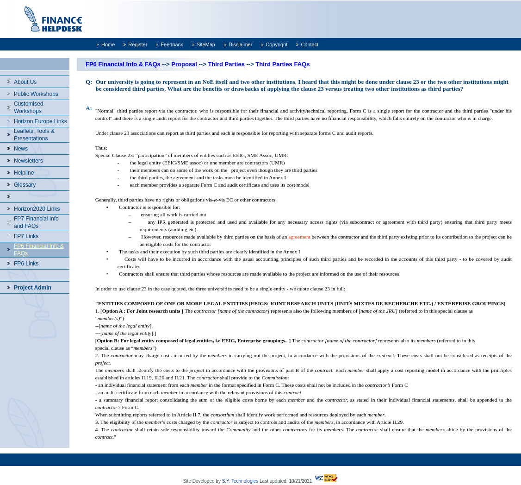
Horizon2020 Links (37, 209)
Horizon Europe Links (40, 121)
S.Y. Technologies (240, 481)
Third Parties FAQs (282, 64)
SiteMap (206, 44)
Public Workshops (36, 94)
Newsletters (28, 160)
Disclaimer (240, 44)
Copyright (276, 44)
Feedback (172, 44)
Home (108, 44)
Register (137, 44)
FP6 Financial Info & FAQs (124, 64)
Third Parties (226, 64)
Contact (309, 44)
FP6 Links (26, 263)
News (21, 148)
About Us (25, 82)
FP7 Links (26, 236)
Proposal (184, 64)
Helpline (24, 173)
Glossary (25, 185)
